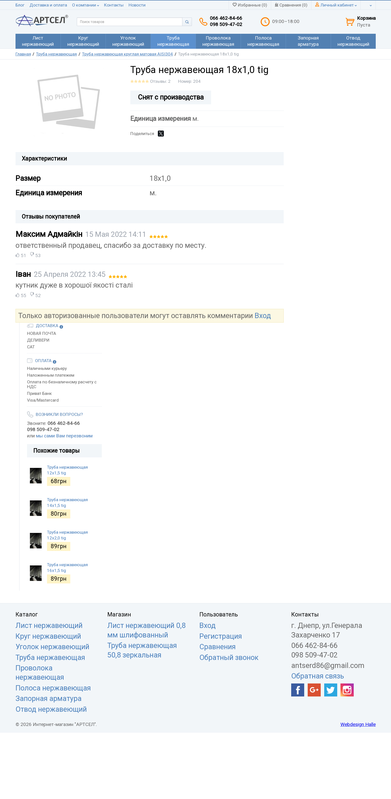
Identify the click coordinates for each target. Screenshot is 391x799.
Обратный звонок (228, 657)
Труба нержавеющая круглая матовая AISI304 (127, 54)
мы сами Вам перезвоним (64, 436)
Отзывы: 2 (160, 81)
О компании (85, 5)
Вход (263, 315)
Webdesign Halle (358, 724)
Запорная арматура (49, 698)
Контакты (114, 5)
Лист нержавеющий (49, 625)
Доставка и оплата (48, 5)
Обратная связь (317, 676)
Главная (23, 54)
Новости (137, 5)
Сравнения (217, 646)
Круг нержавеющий (48, 636)
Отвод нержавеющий (51, 709)
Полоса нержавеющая (53, 688)
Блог (20, 5)
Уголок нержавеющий (52, 646)
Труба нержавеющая (56, 54)
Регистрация (220, 636)
